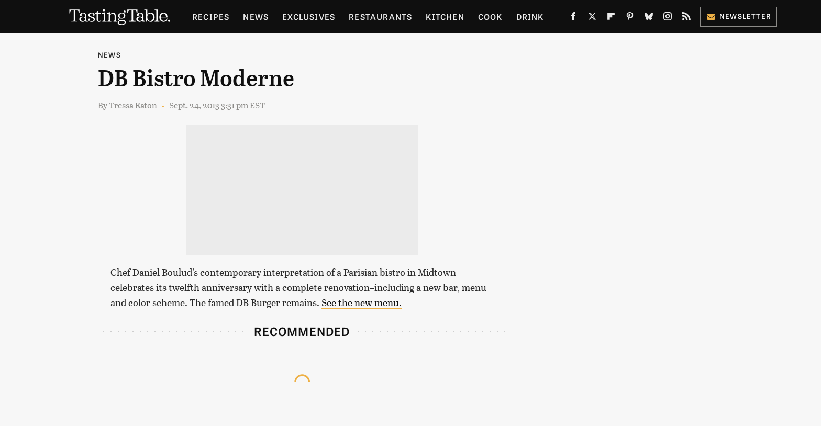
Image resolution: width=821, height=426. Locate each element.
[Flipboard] (611, 19)
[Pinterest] (630, 19)
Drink (530, 16)
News (256, 16)
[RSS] (686, 19)
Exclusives (308, 16)
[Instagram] (667, 19)
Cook (490, 16)
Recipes (210, 16)
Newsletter (738, 16)
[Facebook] (573, 19)
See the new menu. (361, 302)
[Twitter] (592, 19)
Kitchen (445, 16)
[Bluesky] (649, 19)
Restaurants (380, 16)
